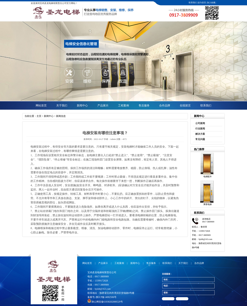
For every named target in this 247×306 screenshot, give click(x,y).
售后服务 (144, 105)
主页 (39, 116)
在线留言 (185, 105)
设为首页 (202, 2)
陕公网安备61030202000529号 (105, 302)
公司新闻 (200, 123)
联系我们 (193, 2)
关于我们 (61, 105)
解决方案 (200, 134)
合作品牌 (164, 105)
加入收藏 (211, 2)
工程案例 (123, 105)
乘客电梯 (207, 204)
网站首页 (41, 105)
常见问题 (200, 139)
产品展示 (102, 105)
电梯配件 (207, 176)
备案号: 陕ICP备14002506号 (101, 297)
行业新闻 (200, 128)
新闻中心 (82, 105)
